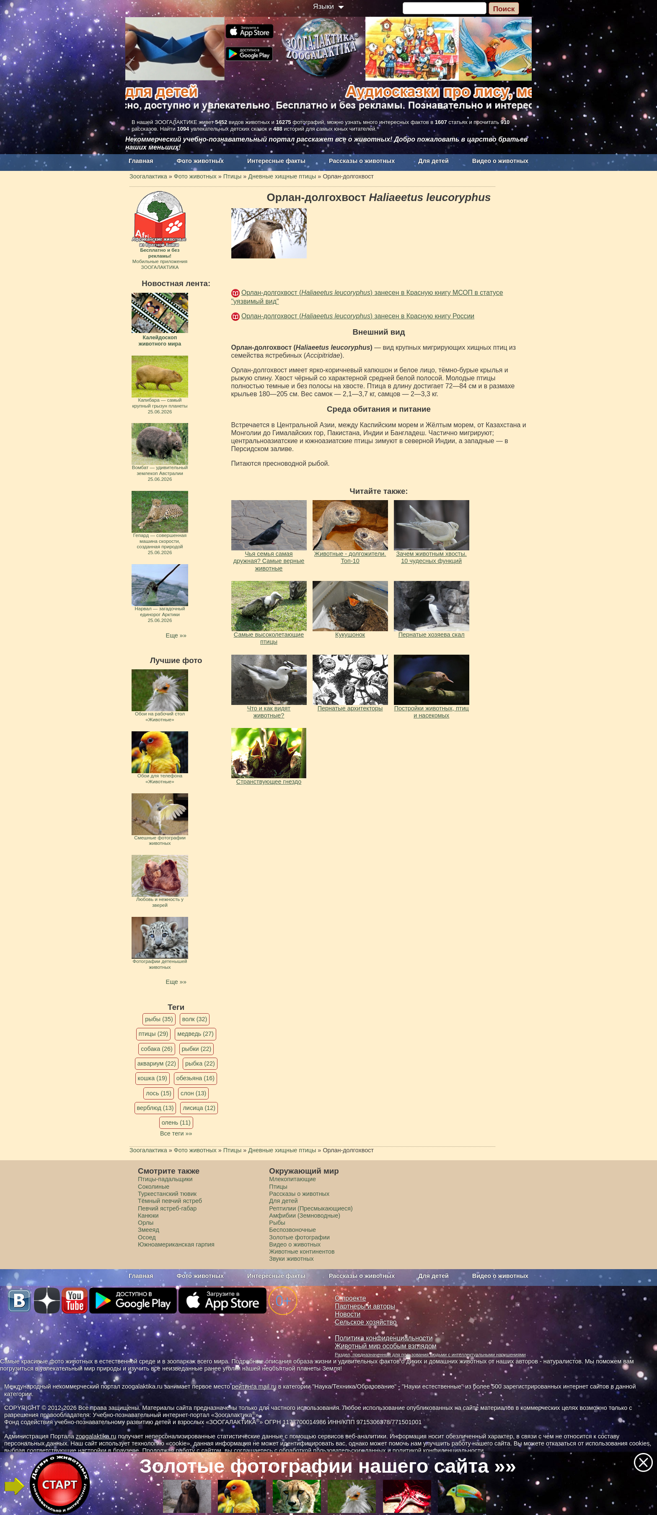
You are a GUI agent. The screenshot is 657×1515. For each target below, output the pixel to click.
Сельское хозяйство (365, 1322)
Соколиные (153, 1186)
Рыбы (277, 1222)
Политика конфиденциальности (384, 1338)
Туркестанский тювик (167, 1193)
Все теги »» (176, 1133)
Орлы (145, 1222)
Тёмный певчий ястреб (170, 1201)
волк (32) (194, 1019)
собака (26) (156, 1048)
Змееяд (148, 1229)
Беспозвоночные (292, 1229)
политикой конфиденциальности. (439, 1450)
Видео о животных (500, 160)
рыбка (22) (200, 1063)
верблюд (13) (155, 1108)
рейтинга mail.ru (254, 1386)
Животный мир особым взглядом (386, 1346)
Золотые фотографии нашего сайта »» (328, 1466)
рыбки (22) (197, 1048)
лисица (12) (199, 1108)
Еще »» (176, 635)
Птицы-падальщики (165, 1179)
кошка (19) (152, 1078)
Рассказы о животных (362, 160)
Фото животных (200, 160)
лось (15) (158, 1093)
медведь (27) (195, 1033)
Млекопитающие (292, 1179)
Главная (141, 160)
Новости (347, 1314)
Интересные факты (276, 160)
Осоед (147, 1237)
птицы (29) (153, 1033)
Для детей (433, 160)
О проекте (350, 1298)
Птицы (278, 1186)
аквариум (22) (156, 1063)
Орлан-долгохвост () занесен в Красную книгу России (357, 316)
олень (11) (176, 1122)
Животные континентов (301, 1251)
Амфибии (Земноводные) (304, 1215)
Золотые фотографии (299, 1237)
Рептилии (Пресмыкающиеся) (311, 1208)
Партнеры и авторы (365, 1306)
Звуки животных (291, 1258)
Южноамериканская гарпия (176, 1244)
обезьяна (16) (195, 1078)
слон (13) (193, 1093)
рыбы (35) (159, 1019)
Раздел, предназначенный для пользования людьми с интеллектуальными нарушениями (430, 1354)
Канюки (148, 1215)
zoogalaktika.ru (96, 1436)
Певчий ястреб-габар (167, 1208)
